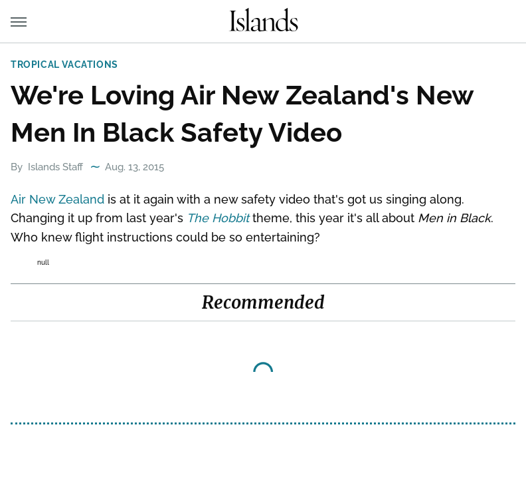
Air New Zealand (57, 199)
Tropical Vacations (64, 64)
